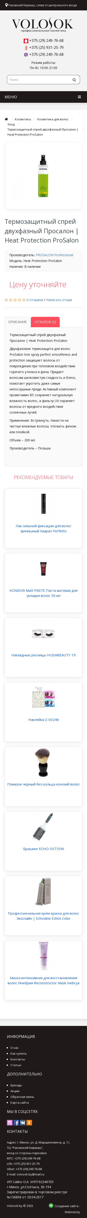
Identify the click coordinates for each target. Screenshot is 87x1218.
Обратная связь (22, 1097)
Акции (14, 1091)
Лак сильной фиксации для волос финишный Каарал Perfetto (43, 528)
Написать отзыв (59, 300)
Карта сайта (19, 1102)
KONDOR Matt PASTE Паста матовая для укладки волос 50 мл (43, 593)
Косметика (23, 119)
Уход (11, 124)
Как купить (18, 1053)
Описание (17, 322)
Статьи (15, 1065)
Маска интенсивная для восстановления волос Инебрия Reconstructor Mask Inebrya (43, 980)
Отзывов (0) (45, 322)
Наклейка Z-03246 (43, 719)
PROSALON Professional (54, 255)
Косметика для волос (52, 119)
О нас (14, 1048)
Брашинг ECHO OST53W (43, 848)
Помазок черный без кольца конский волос (43, 784)
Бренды (16, 1085)
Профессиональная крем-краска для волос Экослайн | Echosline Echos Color (43, 916)
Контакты (17, 1059)
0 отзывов (35, 300)
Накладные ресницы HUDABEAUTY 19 (43, 655)
